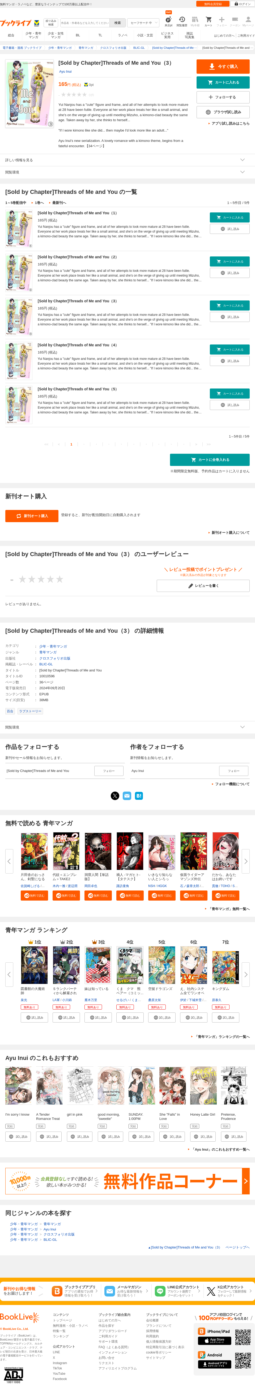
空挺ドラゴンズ (160, 989)
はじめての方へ (224, 35)
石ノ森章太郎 (189, 886)
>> (209, 444)
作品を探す (106, 1326)
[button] (34, 895)
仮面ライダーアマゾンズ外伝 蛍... (192, 879)
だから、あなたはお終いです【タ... (224, 879)
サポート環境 (108, 1341)
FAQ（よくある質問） (114, 1347)
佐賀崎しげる (30, 886)
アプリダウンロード (113, 1331)
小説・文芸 (145, 35)
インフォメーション (113, 1352)
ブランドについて (159, 1326)
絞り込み (51, 23)
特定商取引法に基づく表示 (165, 1347)
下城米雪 (195, 1000)
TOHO (225, 886)
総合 (11, 35)
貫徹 (215, 886)
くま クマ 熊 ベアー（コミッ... (130, 991)
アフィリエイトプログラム (118, 1368)
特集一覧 (59, 1331)
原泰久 (217, 1000)
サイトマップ (155, 1358)
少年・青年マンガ (33, 35)
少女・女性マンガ (56, 35)
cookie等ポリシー (158, 1352)
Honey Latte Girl (202, 1114)
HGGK (162, 886)
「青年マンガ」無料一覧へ (229, 909)
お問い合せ (106, 1358)
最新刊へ (59, 203)
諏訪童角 (122, 886)
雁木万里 (90, 1000)
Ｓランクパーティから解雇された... (65, 993)
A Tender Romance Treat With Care (48, 1118)
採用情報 (152, 1331)
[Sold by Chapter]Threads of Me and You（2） (78, 257)
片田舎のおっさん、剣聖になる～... (33, 879)
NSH (151, 886)
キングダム (220, 989)
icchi (207, 1000)
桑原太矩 (154, 1000)
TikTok (57, 1368)
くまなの (137, 1000)
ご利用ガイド (246, 35)
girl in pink (75, 1114)
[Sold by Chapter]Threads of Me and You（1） (78, 213)
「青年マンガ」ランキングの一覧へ (222, 1037)
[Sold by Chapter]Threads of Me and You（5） (78, 389)
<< (46, 444)
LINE (56, 1352)
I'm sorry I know (17, 1114)
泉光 (24, 1000)
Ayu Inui (65, 71)
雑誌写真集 (189, 35)
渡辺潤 (72, 886)
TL (100, 35)
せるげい (122, 1000)
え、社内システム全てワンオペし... (192, 993)
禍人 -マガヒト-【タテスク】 (128, 877)
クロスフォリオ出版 (54, 658)
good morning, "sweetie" (109, 1116)
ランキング (61, 1336)
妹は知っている (96, 989)
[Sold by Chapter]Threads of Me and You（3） (78, 301)
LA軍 (56, 1000)
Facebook (60, 1379)
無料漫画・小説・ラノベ (70, 1326)
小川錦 (67, 1000)
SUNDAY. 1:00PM (136, 1116)
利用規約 (152, 1336)
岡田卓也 (90, 886)
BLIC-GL (46, 664)
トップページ (62, 1320)
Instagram (60, 1363)
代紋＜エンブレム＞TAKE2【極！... (65, 879)
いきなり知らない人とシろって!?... (160, 879)
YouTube (59, 1374)
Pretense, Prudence (228, 1116)
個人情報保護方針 (159, 1341)
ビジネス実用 (167, 35)
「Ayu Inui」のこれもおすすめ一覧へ (220, 1149)
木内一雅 (59, 886)
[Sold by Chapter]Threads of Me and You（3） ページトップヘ (199, 1247)
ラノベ (123, 35)
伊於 (183, 1000)
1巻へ (39, 203)
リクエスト (106, 1363)
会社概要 (152, 1320)
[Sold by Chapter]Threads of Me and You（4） (78, 345)
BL (78, 35)
